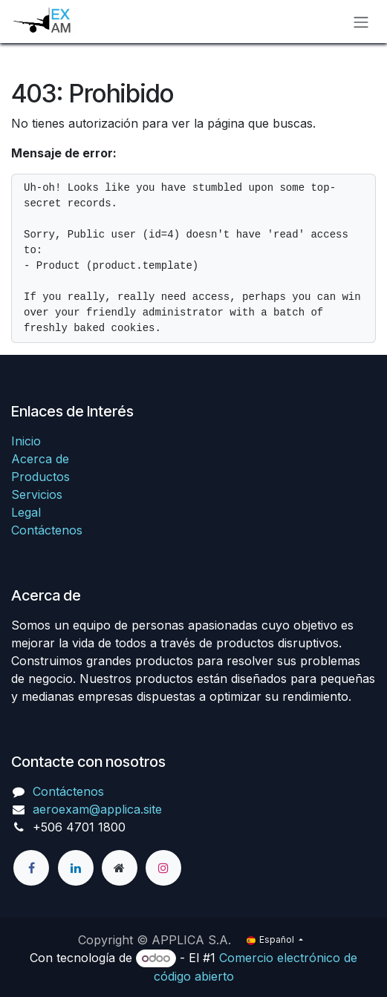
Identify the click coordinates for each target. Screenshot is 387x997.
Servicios (36, 494)
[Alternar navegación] (361, 21)
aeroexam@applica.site (97, 809)
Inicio (26, 441)
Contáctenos (46, 530)
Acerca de (40, 458)
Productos (40, 476)
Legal (26, 512)
